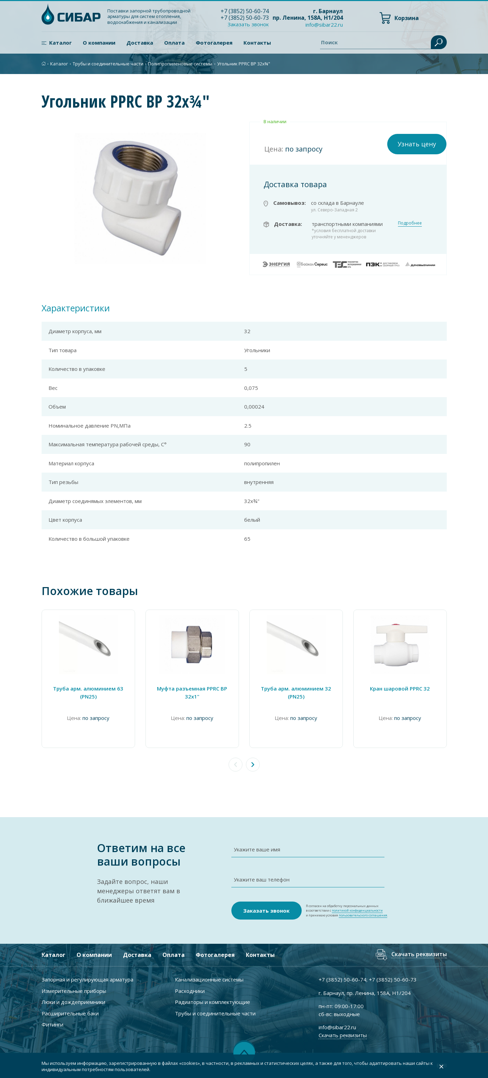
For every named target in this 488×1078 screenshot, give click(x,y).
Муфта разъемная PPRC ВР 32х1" (192, 692)
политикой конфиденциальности (357, 910)
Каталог (60, 42)
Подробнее (410, 223)
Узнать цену (417, 144)
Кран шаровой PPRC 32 (400, 688)
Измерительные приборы (74, 990)
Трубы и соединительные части (108, 64)
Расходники (190, 990)
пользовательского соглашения (363, 915)
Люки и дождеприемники (73, 1001)
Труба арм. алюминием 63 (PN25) (88, 692)
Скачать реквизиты (419, 954)
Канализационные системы (209, 979)
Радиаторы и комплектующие (212, 1001)
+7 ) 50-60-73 (245, 17)
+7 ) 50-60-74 (245, 11)
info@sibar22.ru (324, 24)
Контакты (257, 42)
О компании (99, 42)
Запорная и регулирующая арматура (87, 979)
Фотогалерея (214, 42)
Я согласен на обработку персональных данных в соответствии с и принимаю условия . (347, 911)
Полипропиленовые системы (180, 64)
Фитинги (52, 1024)
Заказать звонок (248, 24)
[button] (253, 764)
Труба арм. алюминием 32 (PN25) (296, 692)
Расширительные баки (70, 1013)
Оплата (174, 42)
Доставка (139, 42)
